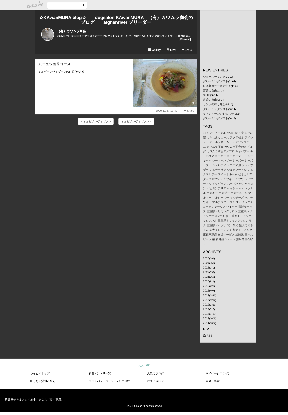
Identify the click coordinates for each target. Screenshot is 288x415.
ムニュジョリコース (54, 64)
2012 (206, 318)
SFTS (206, 95)
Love (171, 49)
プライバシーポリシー (103, 381)
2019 (206, 286)
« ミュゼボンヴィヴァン (96, 121)
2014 (206, 309)
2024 (206, 263)
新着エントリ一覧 (100, 373)
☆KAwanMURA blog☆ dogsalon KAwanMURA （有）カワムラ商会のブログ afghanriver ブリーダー (116, 20)
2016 (206, 300)
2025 (206, 258)
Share (187, 49)
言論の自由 (210, 90)
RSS (207, 335)
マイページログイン (218, 373)
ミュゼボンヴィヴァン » (136, 121)
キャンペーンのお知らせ (218, 113)
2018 (206, 290)
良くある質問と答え (42, 381)
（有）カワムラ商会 (71, 31)
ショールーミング (214, 76)
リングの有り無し (214, 104)
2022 (206, 272)
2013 (206, 313)
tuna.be (144, 365)
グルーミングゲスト (215, 81)
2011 (206, 323)
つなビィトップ (40, 373)
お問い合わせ (155, 381)
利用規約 (124, 381)
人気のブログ (155, 373)
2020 (206, 281)
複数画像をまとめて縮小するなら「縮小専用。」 (36, 399)
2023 (206, 267)
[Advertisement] (116, 136)
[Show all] (185, 39)
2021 (206, 276)
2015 (206, 304)
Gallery (154, 49)
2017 (206, 295)
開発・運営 (213, 381)
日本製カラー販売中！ (217, 85)
